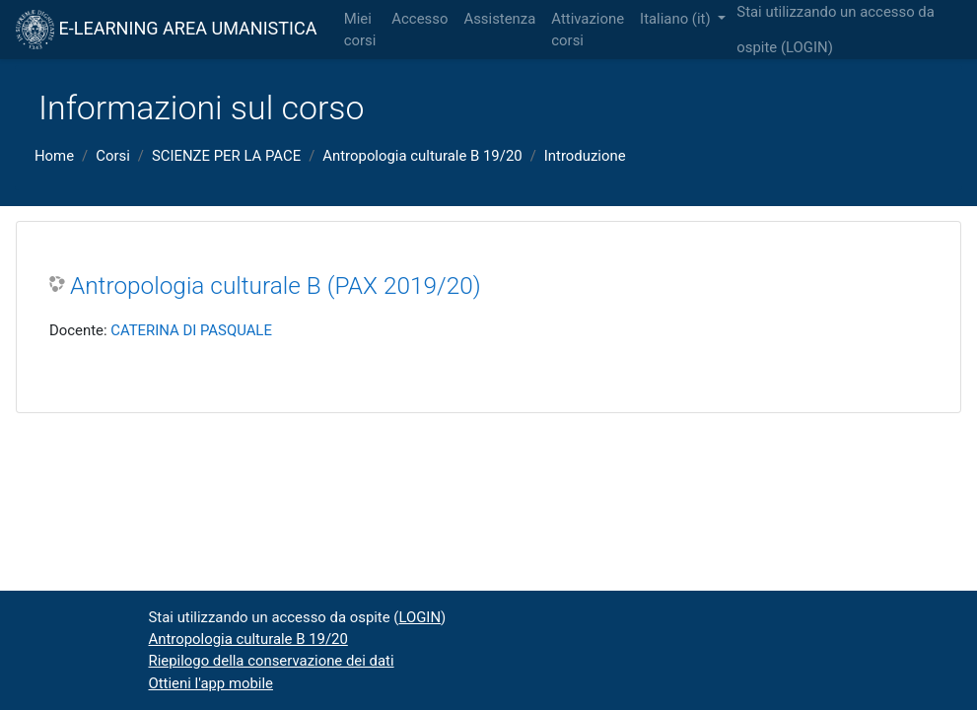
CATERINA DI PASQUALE (191, 330)
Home (54, 156)
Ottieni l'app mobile (211, 683)
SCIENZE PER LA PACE (226, 156)
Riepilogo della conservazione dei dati (271, 661)
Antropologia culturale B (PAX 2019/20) (275, 285)
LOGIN (807, 47)
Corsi (113, 156)
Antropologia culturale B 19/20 (422, 156)
